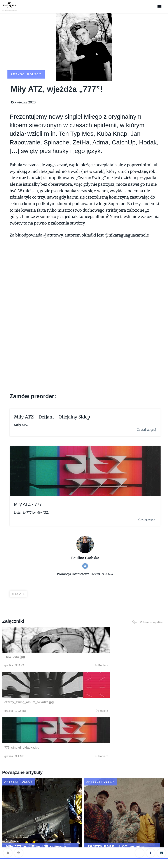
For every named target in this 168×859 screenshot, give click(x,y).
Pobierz (45, 649)
